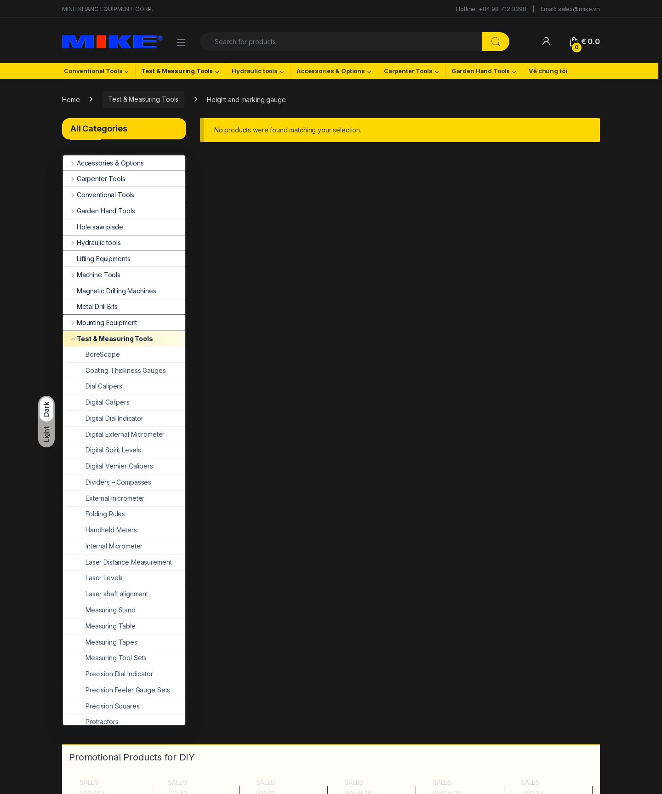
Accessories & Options (331, 70)
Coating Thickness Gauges (115, 370)
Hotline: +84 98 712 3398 (491, 8)
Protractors (91, 721)
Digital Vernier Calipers (109, 466)
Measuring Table (100, 626)
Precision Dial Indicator (109, 674)
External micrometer (104, 498)
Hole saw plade (93, 227)
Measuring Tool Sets (106, 658)
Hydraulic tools (255, 70)
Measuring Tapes (101, 642)
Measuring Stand (100, 610)
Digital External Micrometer (115, 434)
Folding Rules (95, 514)
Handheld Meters (101, 530)
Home (71, 99)
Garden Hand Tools (480, 70)
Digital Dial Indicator (104, 418)
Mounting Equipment (100, 322)
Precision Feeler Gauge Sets (117, 690)
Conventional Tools (93, 70)
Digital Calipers (97, 402)
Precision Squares (102, 706)
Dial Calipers (93, 386)
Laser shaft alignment (106, 594)
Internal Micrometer (104, 546)
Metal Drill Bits (90, 306)
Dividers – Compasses (108, 482)
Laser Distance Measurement (118, 562)
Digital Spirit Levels (103, 450)
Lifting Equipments (96, 259)
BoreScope (92, 354)
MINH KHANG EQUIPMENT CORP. (107, 8)
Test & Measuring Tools (177, 70)
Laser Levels (94, 578)
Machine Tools (91, 275)
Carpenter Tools (408, 70)
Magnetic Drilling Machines (109, 291)
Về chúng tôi (548, 70)
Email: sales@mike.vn (570, 8)
